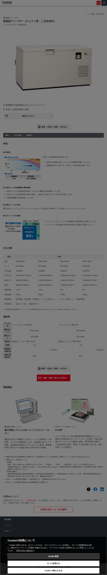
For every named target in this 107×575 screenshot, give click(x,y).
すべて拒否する (53, 563)
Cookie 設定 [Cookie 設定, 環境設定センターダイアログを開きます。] (53, 556)
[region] (53, 555)
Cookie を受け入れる (53, 571)
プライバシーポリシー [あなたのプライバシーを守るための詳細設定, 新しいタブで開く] (25, 551)
